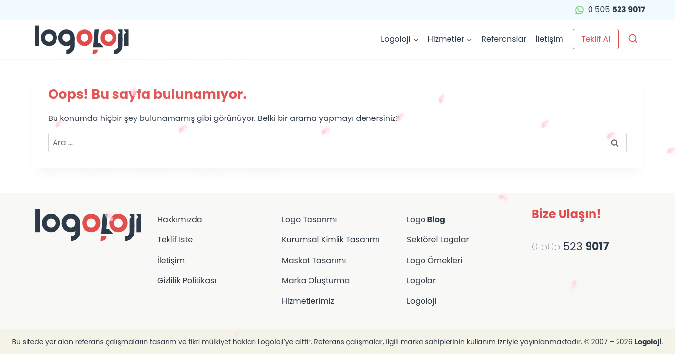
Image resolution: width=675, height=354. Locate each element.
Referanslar (503, 39)
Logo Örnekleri (434, 260)
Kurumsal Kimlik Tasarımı (331, 239)
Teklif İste (175, 239)
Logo (426, 219)
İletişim (549, 39)
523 (584, 246)
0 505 (610, 9)
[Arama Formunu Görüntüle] (633, 39)
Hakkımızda (179, 219)
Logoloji (421, 301)
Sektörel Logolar (438, 239)
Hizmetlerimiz (308, 301)
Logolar (421, 280)
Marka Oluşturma (316, 280)
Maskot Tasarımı (314, 260)
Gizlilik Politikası (186, 280)
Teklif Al (595, 39)
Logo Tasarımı (309, 219)
